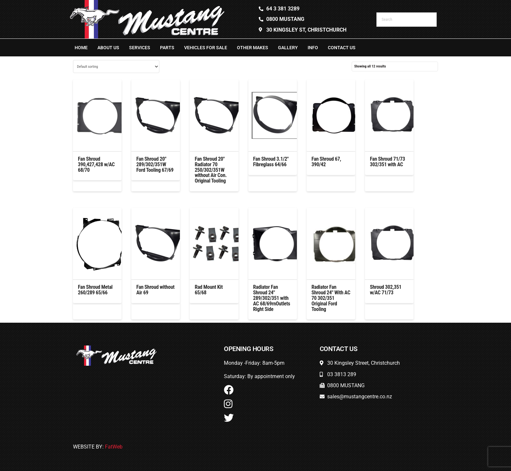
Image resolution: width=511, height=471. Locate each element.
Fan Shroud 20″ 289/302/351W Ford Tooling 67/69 (154, 164)
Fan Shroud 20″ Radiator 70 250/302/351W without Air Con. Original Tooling (210, 170)
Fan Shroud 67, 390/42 (326, 162)
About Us (108, 47)
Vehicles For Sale (205, 47)
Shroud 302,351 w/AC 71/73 (386, 290)
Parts (167, 47)
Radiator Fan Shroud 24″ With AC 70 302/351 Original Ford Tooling (331, 298)
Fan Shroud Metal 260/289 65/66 (95, 290)
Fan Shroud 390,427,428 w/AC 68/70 (96, 164)
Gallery (288, 47)
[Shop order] (116, 66)
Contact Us (342, 47)
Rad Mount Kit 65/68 (209, 290)
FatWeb (114, 447)
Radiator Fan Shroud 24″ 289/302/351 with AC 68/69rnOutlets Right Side (271, 298)
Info (313, 47)
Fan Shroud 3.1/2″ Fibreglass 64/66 (271, 162)
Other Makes (252, 47)
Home (81, 47)
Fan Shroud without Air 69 (155, 290)
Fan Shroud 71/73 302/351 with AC (387, 162)
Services (139, 47)
